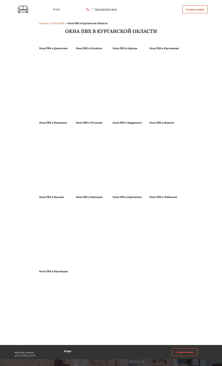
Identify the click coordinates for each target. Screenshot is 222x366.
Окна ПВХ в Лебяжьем (163, 197)
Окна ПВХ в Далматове (53, 48)
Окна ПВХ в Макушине (53, 122)
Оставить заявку (195, 9)
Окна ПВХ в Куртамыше (164, 48)
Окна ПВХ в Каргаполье (127, 197)
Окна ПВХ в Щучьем (51, 197)
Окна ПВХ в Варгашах (89, 197)
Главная (44, 23)
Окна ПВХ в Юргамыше (53, 271)
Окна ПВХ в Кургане (125, 48)
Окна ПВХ (58, 23)
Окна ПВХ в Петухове (89, 122)
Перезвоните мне (106, 9)
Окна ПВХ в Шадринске (127, 122)
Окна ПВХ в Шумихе (161, 122)
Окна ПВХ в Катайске (89, 48)
